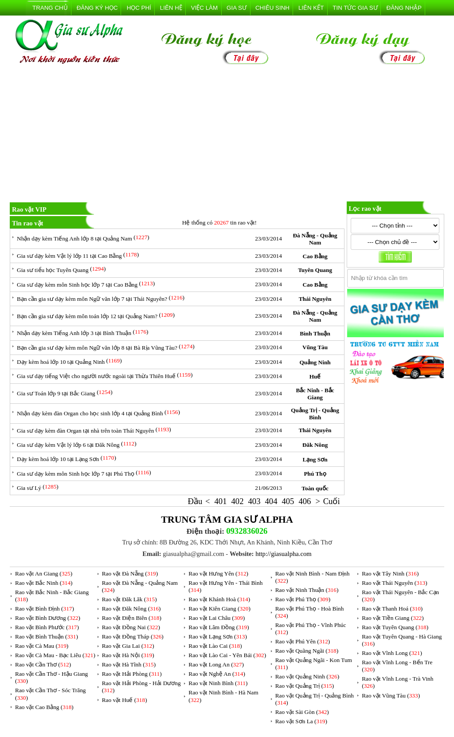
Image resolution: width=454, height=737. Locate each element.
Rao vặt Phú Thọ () (302, 599)
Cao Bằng (314, 256)
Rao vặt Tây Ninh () (390, 573)
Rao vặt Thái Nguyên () (394, 582)
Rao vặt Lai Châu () (216, 618)
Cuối (331, 501)
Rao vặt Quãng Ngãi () (307, 650)
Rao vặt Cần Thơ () (43, 664)
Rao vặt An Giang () (43, 573)
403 (254, 501)
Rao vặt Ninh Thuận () (307, 590)
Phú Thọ (315, 473)
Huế (315, 376)
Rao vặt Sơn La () (301, 721)
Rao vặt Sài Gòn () (302, 712)
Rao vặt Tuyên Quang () (395, 627)
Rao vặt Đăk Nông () (131, 608)
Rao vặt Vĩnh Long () (392, 653)
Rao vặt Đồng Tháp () (133, 636)
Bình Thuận (315, 333)
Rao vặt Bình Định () (44, 608)
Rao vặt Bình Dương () (47, 618)
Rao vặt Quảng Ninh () (307, 676)
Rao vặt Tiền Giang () (392, 618)
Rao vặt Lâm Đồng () (218, 627)
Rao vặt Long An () (216, 664)
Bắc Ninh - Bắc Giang (315, 394)
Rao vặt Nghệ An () (216, 673)
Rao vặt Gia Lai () (128, 645)
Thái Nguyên (315, 299)
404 (271, 501)
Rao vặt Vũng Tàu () (391, 695)
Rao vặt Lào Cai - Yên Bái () (227, 655)
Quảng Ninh (314, 362)
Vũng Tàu (315, 347)
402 (237, 501)
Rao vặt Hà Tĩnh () (129, 664)
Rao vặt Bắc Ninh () (44, 582)
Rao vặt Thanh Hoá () (392, 608)
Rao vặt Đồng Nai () (131, 627)
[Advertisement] (227, 135)
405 (288, 501)
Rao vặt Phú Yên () (302, 641)
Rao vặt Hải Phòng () (132, 673)
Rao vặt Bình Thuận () (46, 636)
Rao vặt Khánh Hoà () (219, 599)
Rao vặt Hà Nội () (128, 655)
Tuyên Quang (315, 270)
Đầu (195, 501)
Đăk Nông (315, 444)
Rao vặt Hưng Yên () (218, 573)
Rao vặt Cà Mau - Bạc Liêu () (55, 655)
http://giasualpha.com (283, 553)
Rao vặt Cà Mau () (41, 645)
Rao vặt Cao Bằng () (44, 707)
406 (304, 501)
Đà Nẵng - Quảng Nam (315, 239)
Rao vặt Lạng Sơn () (217, 636)
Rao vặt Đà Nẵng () (130, 573)
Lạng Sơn (315, 459)
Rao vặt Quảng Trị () (304, 685)
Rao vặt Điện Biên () (131, 618)
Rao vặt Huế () (124, 700)
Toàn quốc (314, 488)
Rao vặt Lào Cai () (215, 645)
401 (221, 501)
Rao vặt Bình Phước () (47, 627)
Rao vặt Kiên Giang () (219, 608)
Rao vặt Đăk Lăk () (129, 599)
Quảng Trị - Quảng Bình (315, 414)
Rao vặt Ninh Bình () (217, 683)
